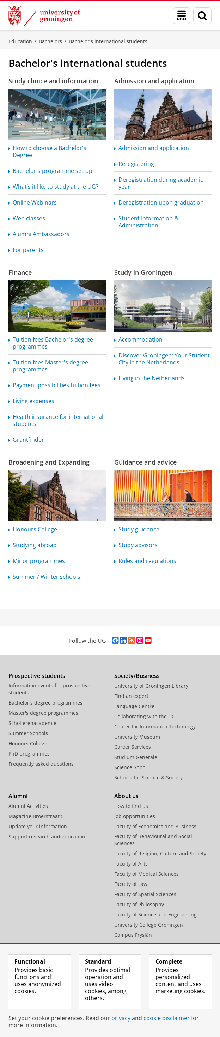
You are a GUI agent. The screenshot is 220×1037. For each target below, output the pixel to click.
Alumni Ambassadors (41, 234)
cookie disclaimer (166, 1018)
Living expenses (33, 400)
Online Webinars (35, 202)
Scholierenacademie (32, 723)
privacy (120, 1018)
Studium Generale (135, 757)
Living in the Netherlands (151, 378)
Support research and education (46, 836)
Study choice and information (53, 81)
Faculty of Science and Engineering (155, 914)
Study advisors (138, 545)
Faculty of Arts (131, 863)
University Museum (137, 736)
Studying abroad (35, 545)
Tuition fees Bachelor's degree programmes (53, 343)
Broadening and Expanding (49, 462)
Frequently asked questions (41, 763)
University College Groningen (148, 924)
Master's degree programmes (43, 712)
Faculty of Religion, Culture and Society (160, 853)
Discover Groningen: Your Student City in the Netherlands (164, 359)
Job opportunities (134, 816)
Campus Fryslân (133, 935)
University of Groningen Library (151, 685)
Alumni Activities (28, 806)
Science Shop (130, 767)
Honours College (35, 529)
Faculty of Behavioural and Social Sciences (153, 840)
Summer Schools (28, 733)
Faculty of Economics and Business (155, 826)
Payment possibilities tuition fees (56, 385)
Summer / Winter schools (46, 576)
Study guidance (138, 529)
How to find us (131, 806)
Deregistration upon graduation (161, 202)
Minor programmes (39, 560)
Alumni (18, 795)
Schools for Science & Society (148, 777)
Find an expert (131, 696)
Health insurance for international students (58, 420)
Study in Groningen (143, 272)
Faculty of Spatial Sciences (145, 894)
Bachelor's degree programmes (45, 702)
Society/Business (137, 675)
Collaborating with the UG (144, 716)
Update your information (37, 826)
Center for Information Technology (155, 726)
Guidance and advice (145, 462)
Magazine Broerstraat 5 (36, 816)
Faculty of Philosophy (139, 904)
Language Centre (134, 706)
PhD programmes (29, 753)
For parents (28, 249)
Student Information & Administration (148, 222)
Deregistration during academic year (160, 183)
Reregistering (136, 163)
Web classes (29, 218)
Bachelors (50, 41)
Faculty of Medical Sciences (146, 873)
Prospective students (36, 675)
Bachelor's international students (108, 41)
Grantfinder (28, 439)
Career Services (132, 747)
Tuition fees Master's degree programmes (50, 366)
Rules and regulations (147, 560)
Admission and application (154, 81)
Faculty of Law (130, 884)
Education (20, 41)
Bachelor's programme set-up (52, 170)
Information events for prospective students (49, 689)
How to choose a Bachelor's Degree (49, 151)
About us (126, 795)
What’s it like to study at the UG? (55, 186)
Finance (20, 272)
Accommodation (140, 339)
